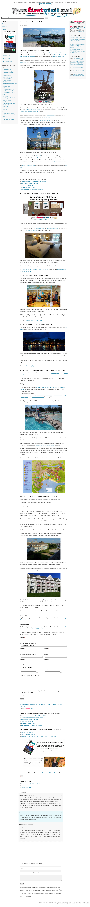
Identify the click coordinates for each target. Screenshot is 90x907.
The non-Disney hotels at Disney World (9, 92)
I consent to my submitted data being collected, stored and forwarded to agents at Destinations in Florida (41, 691)
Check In (24, 670)
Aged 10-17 (48, 654)
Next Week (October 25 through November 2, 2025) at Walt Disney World (77, 42)
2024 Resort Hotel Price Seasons (8, 59)
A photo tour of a (29, 183)
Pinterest (56, 773)
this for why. (47, 117)
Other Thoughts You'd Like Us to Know (31, 675)
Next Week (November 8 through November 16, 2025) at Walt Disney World (77, 38)
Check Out (48, 670)
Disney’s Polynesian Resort (33, 109)
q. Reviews (23, 785)
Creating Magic (72, 24)
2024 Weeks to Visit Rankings (8, 56)
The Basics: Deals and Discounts (8, 119)
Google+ (80, 902)
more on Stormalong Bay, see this (30, 366)
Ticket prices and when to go (8, 78)
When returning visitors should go (8, 72)
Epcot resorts (23, 62)
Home (3, 23)
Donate (66, 902)
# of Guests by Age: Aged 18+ (28, 654)
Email (47, 648)
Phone (23, 648)
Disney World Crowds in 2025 (78, 58)
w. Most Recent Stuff (26, 787)
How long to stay (6, 96)
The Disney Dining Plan (7, 107)
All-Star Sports (40, 395)
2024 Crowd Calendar (6, 58)
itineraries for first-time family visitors (45, 445)
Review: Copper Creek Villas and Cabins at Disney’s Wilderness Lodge (77, 62)
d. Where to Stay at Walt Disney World (30, 783)
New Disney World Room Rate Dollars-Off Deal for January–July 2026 (77, 52)
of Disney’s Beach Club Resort (34, 715)
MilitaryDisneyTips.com (80, 31)
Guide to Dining (5, 106)
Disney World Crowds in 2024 (78, 69)
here (32, 708)
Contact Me (4, 29)
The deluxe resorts (6, 87)
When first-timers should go (7, 71)
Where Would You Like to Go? (29, 643)
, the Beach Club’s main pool (32, 189)
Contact (63, 902)
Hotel (22, 664)
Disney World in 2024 (6, 55)
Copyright (51, 902)
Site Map (44, 902)
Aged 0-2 (47, 659)
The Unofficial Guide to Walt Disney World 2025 (77, 28)
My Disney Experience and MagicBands (10, 114)
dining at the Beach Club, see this (34, 320)
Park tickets (5, 101)
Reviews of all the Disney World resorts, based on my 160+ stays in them (38, 736)
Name (23, 637)
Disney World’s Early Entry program (57, 53)
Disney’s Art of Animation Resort (28, 111)
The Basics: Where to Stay (7, 80)
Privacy (55, 902)
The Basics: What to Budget (7, 117)
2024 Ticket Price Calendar (7, 61)
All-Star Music (48, 395)
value (38, 111)
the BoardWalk (56, 161)
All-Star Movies (58, 395)
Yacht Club (38, 156)
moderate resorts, (51, 115)
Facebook (44, 773)
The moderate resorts (6, 86)
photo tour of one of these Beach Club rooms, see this (35, 269)
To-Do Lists (5, 116)
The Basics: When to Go (6, 69)
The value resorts (6, 84)
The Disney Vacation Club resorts (8, 89)
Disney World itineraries (7, 100)
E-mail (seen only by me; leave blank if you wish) (30, 872)
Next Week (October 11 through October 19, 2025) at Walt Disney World (77, 47)
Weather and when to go (7, 75)
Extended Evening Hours (58, 56)
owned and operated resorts (45, 120)
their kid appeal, (55, 373)
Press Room (71, 902)
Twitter (51, 773)
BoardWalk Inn (41, 158)
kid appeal (41, 627)
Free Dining (5, 109)
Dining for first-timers (6, 104)
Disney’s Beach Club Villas (28, 165)
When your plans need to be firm (8, 113)
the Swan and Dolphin (45, 161)
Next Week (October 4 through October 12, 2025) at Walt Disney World (77, 75)
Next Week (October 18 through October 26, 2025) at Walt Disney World (77, 45)
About (3, 24)
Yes (23, 695)
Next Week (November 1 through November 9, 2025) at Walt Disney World (77, 40)
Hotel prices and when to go (7, 77)
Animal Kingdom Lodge (52, 228)
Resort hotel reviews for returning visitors (10, 83)
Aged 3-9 (23, 659)
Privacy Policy (4, 26)
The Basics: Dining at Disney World (8, 103)
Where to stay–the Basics (27, 732)
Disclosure (59, 902)
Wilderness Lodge (40, 228)
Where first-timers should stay (28, 734)
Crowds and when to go (7, 74)
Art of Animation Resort (38, 397)
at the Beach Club (33, 181)
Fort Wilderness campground (8, 90)
